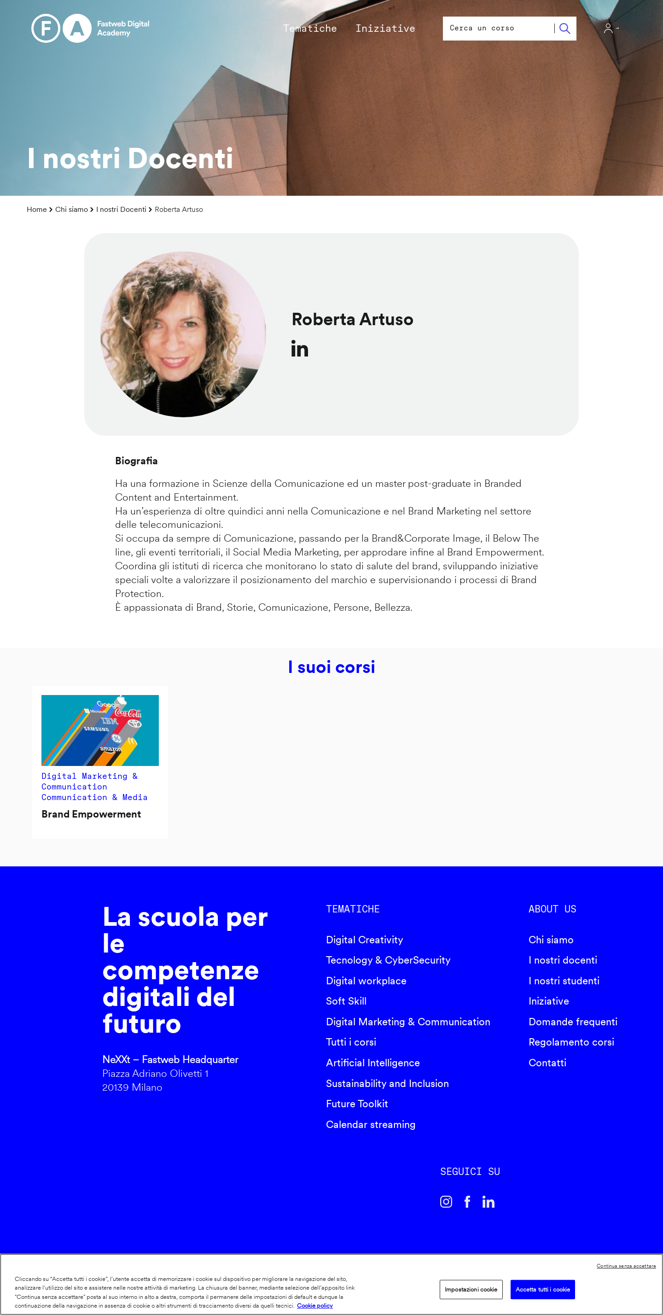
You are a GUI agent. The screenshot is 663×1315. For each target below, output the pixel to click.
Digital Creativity (364, 940)
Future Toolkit (357, 1104)
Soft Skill (346, 1001)
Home (37, 209)
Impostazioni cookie (471, 1289)
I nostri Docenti (121, 209)
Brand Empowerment (91, 814)
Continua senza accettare (626, 1265)
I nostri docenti (563, 960)
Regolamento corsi (571, 1042)
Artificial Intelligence (373, 1063)
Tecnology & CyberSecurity (388, 960)
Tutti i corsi (351, 1042)
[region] (331, 1284)
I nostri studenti (564, 981)
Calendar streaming (371, 1124)
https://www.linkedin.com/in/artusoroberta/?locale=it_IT (299, 348)
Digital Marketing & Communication (408, 1022)
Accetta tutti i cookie (543, 1289)
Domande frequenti (573, 1022)
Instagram (446, 1202)
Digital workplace (366, 981)
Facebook (467, 1202)
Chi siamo (71, 209)
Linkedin (488, 1202)
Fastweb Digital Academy (57, 1001)
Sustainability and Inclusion (387, 1083)
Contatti (547, 1063)
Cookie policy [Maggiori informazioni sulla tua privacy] (315, 1305)
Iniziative (549, 1001)
